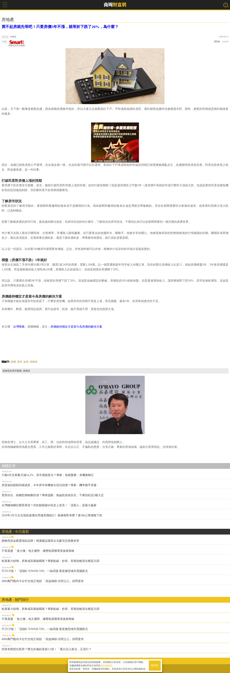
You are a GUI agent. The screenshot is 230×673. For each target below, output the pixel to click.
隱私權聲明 (106, 665)
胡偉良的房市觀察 (16, 43)
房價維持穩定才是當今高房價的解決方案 (76, 326)
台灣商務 (19, 326)
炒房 (26, 361)
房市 (19, 361)
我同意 (155, 665)
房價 (13, 361)
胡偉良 (34, 361)
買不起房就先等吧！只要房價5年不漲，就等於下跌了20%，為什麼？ (60, 27)
